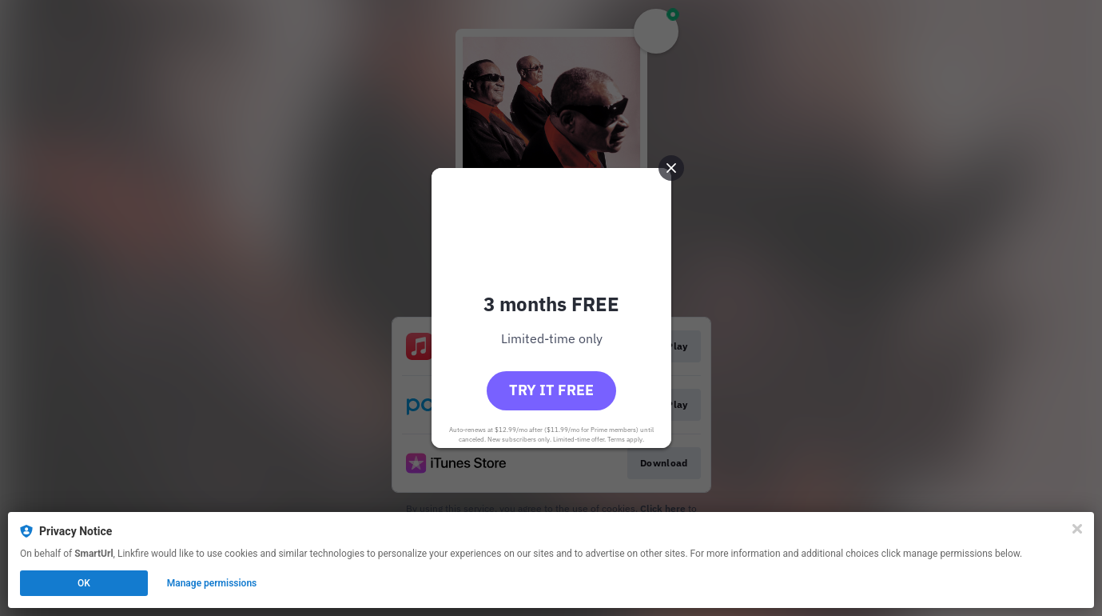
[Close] (1077, 529)
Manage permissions (212, 583)
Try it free (551, 390)
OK (84, 583)
